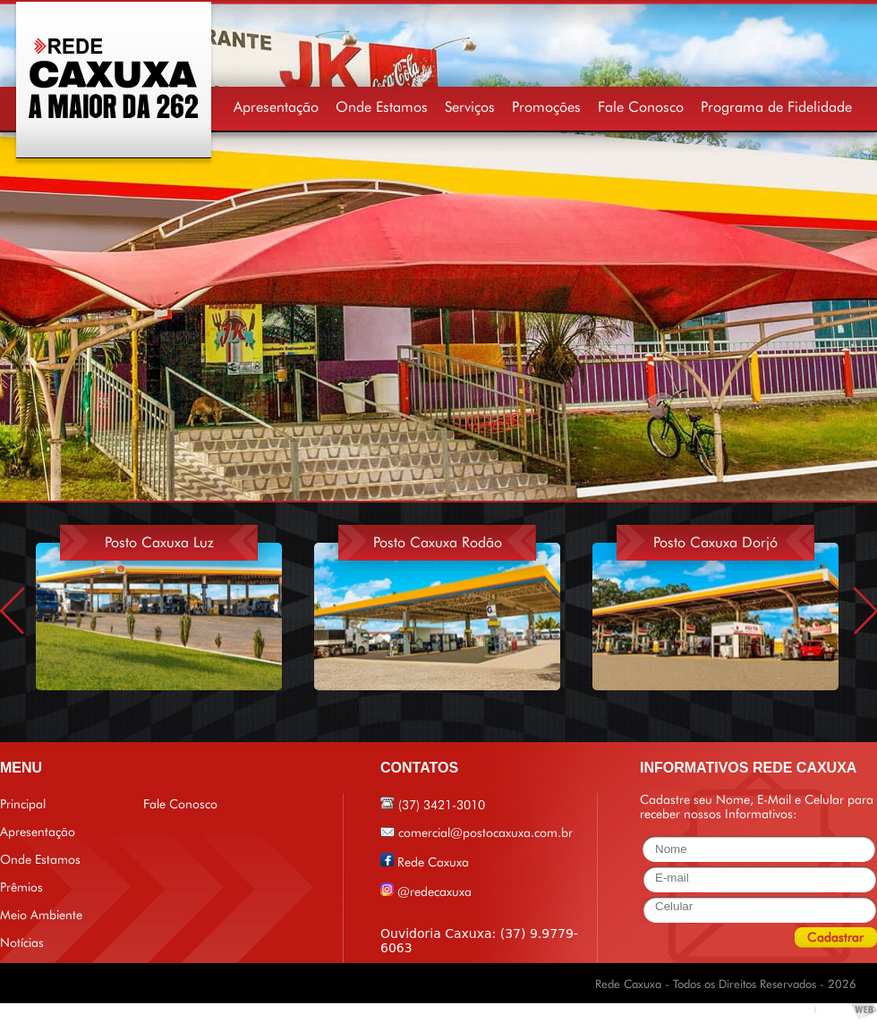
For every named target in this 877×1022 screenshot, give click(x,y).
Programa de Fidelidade (776, 106)
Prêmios (21, 887)
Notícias (22, 942)
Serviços (470, 106)
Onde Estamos (382, 106)
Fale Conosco (641, 106)
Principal (23, 804)
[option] (175, 601)
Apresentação (276, 106)
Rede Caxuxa (433, 862)
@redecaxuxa (434, 891)
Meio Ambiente (41, 915)
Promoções (546, 106)
